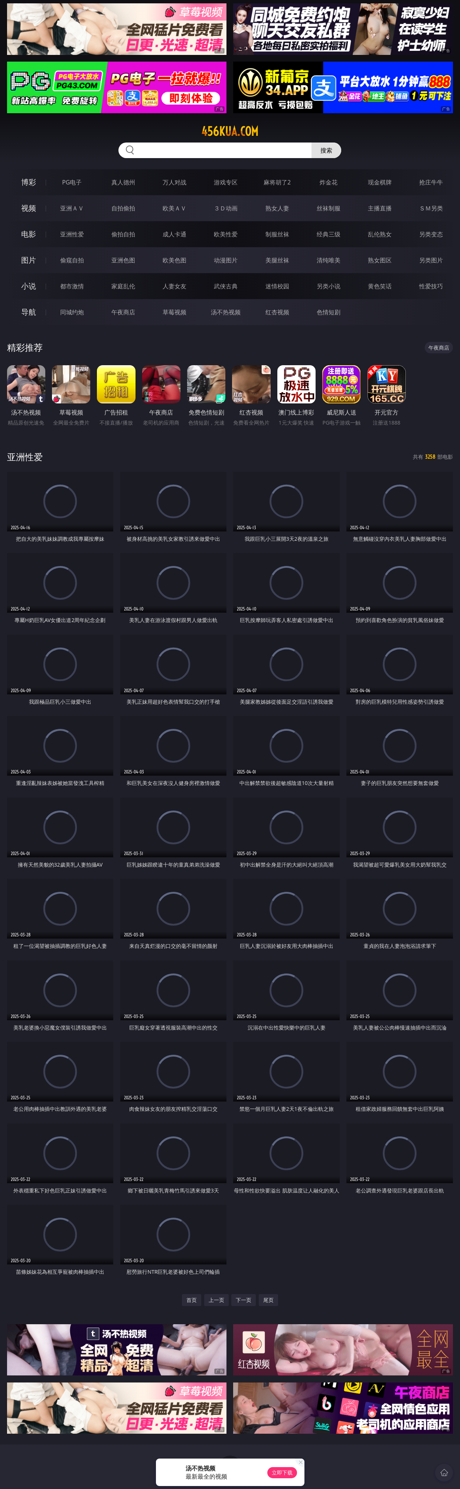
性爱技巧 (431, 286)
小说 (28, 286)
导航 (28, 312)
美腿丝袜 (277, 260)
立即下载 (282, 1472)
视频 (28, 208)
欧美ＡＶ (174, 208)
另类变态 (431, 234)
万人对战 (174, 182)
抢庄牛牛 (431, 182)
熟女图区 (380, 260)
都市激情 (72, 286)
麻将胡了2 (277, 182)
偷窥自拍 (72, 260)
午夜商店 (123, 312)
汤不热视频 (226, 312)
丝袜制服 (328, 208)
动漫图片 (226, 260)
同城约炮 (72, 312)
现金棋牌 (380, 182)
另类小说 (328, 286)
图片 (28, 260)
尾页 (268, 1299)
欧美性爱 (226, 234)
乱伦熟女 (380, 234)
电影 (28, 234)
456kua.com (229, 131)
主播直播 (380, 208)
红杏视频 (277, 312)
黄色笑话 (380, 286)
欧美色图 (174, 260)
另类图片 (431, 260)
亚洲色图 (123, 260)
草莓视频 (174, 312)
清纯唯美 (328, 260)
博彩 (28, 182)
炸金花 (328, 182)
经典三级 (328, 234)
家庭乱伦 (123, 286)
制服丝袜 (277, 234)
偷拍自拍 (123, 234)
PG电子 (72, 182)
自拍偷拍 (123, 208)
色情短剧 (328, 312)
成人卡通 (174, 234)
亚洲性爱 (72, 234)
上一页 (216, 1299)
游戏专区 (226, 182)
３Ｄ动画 (226, 208)
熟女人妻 (277, 208)
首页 (191, 1299)
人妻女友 (174, 286)
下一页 (243, 1299)
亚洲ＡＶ (72, 208)
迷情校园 (277, 286)
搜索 (326, 150)
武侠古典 (226, 286)
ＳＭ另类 (431, 208)
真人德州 (123, 182)
